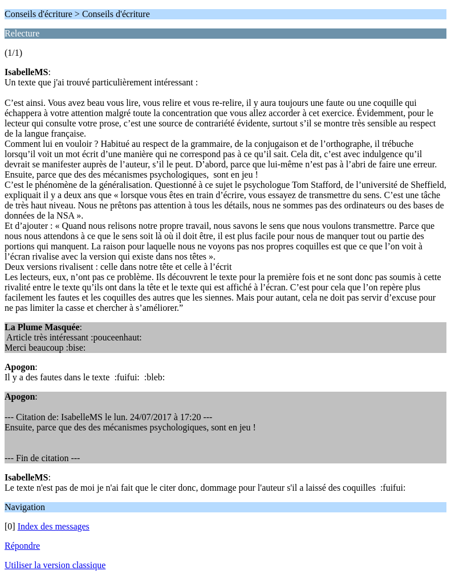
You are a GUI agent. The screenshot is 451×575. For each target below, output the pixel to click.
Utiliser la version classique (55, 565)
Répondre (22, 546)
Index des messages (54, 526)
